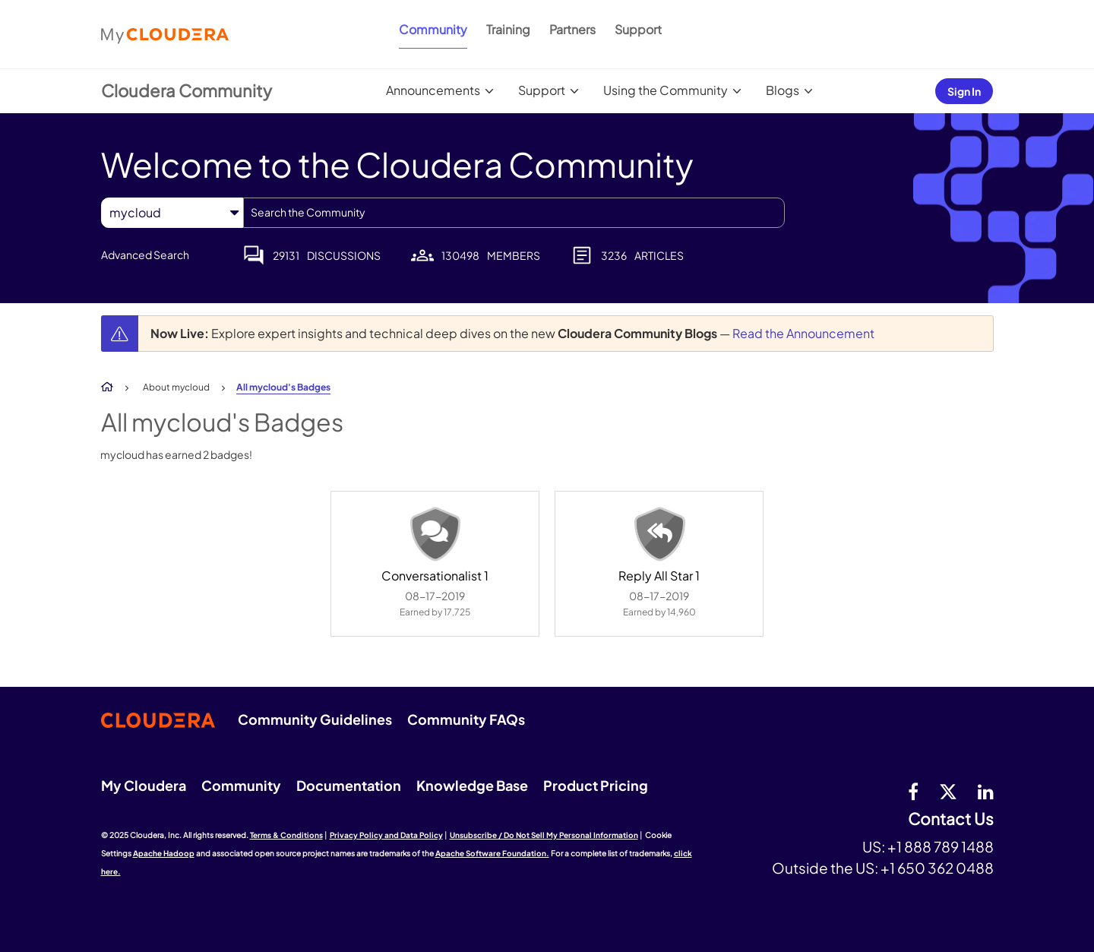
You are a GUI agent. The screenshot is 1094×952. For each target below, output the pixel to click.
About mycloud (176, 387)
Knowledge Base (472, 785)
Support (638, 29)
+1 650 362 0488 (937, 868)
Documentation (348, 785)
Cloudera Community (186, 90)
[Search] (514, 213)
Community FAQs (466, 719)
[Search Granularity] (172, 212)
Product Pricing (595, 785)
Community (433, 29)
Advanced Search (145, 254)
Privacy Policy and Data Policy (386, 835)
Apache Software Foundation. (492, 853)
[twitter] (948, 791)
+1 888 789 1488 (940, 846)
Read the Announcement (803, 333)
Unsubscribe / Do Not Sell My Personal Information (544, 835)
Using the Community (665, 90)
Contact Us (951, 819)
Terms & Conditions (286, 835)
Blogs (782, 90)
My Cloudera (143, 785)
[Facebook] (913, 791)
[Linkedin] (986, 791)
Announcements (433, 90)
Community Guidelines (315, 719)
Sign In (964, 91)
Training (508, 29)
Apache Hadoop (163, 853)
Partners (572, 29)
